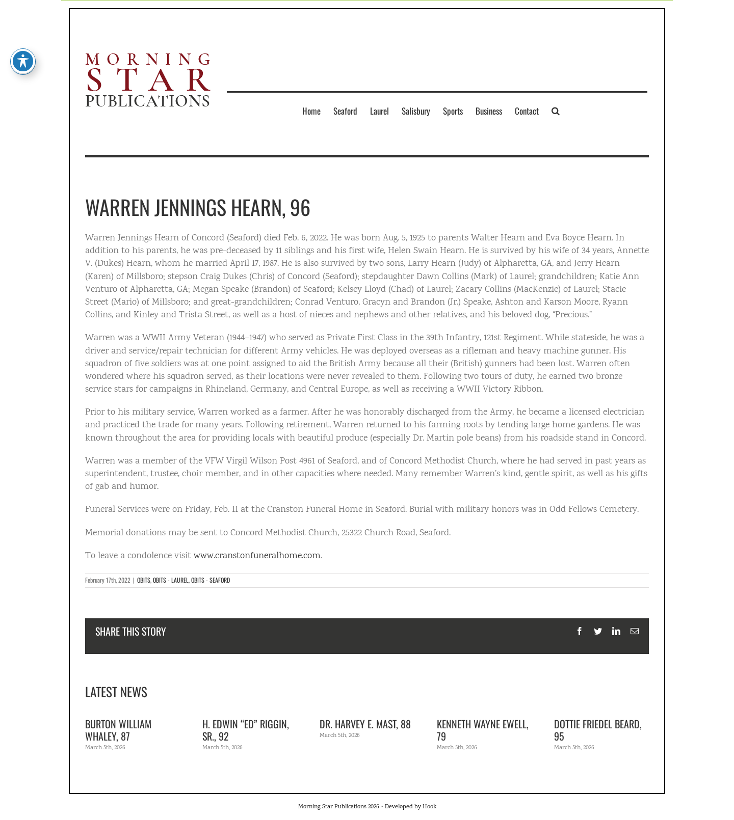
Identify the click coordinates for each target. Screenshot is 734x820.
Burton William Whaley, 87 (118, 730)
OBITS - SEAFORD (210, 580)
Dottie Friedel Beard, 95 (598, 730)
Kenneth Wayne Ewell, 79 (483, 730)
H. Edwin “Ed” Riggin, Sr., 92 (245, 730)
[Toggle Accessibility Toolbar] (23, 46)
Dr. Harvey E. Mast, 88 (365, 723)
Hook (429, 807)
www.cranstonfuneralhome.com (257, 556)
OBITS (143, 580)
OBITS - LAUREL (171, 580)
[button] (556, 110)
